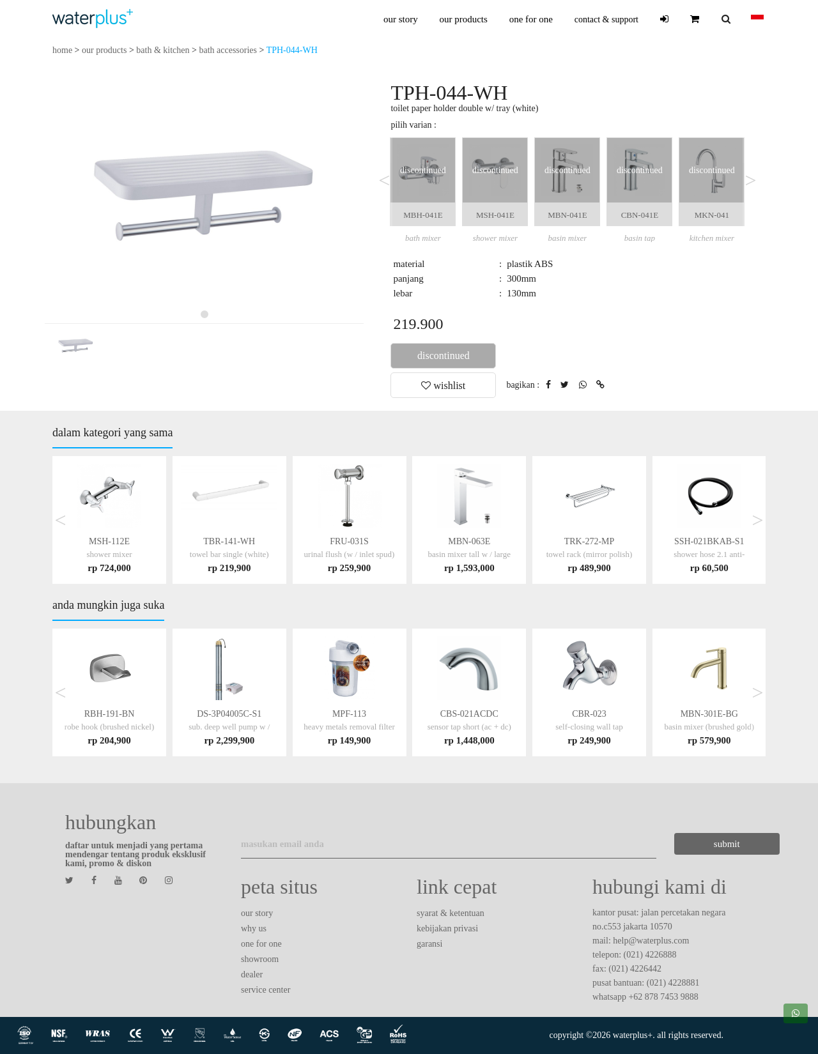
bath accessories (228, 50)
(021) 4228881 (673, 983)
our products (463, 19)
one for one (531, 19)
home (62, 50)
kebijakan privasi (447, 928)
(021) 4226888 (650, 954)
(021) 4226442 (634, 969)
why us (253, 928)
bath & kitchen (162, 50)
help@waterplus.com (651, 940)
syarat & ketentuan (450, 913)
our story (400, 19)
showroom (260, 959)
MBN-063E (469, 554)
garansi (429, 944)
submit (680, 844)
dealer (252, 974)
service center (265, 990)
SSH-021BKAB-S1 (709, 554)
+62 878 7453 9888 (663, 997)
